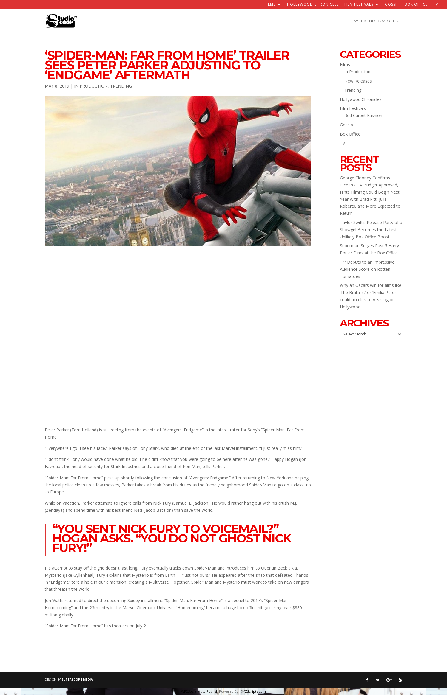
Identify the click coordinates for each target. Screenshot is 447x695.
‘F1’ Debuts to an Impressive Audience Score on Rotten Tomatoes (367, 269)
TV (435, 5)
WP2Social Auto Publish (199, 691)
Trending (121, 86)
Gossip (392, 5)
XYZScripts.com (253, 691)
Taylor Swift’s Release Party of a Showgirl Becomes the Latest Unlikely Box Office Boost (371, 230)
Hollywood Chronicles (313, 5)
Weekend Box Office (378, 21)
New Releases (358, 81)
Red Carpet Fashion (363, 115)
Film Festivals (358, 5)
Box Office (416, 5)
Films (270, 5)
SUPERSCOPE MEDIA (77, 679)
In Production (91, 86)
